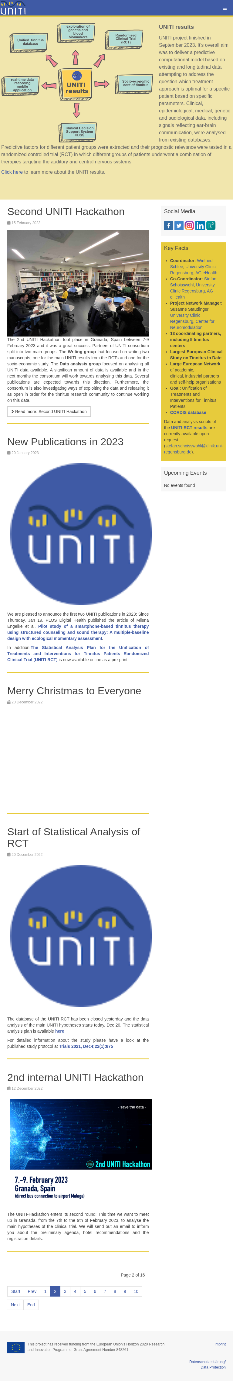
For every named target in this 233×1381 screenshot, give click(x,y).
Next (15, 1304)
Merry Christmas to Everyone (76, 690)
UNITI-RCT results (189, 427)
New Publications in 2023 (67, 441)
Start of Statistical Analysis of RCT (75, 837)
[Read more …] (49, 411)
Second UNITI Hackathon (67, 211)
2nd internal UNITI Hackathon (77, 1077)
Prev (32, 1291)
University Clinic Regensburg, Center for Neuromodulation (192, 321)
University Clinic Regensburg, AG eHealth (192, 290)
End (31, 1304)
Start (15, 1291)
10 (136, 1291)
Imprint (220, 1344)
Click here (12, 172)
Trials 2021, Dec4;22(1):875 (86, 1046)
